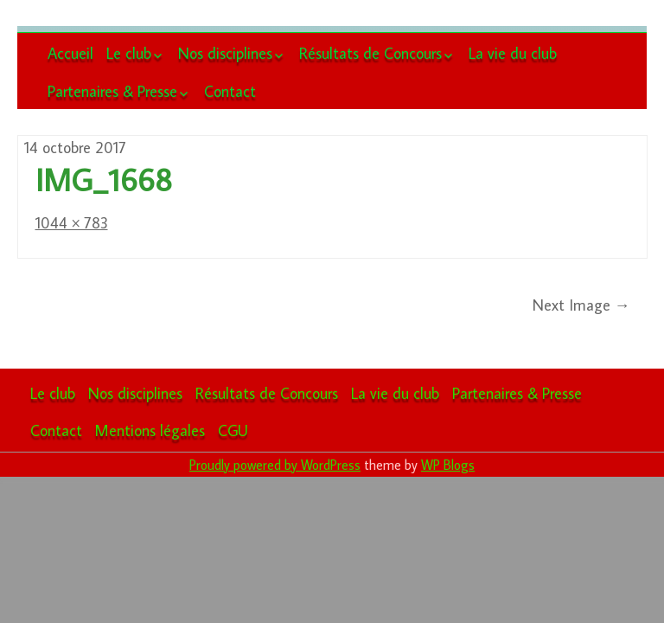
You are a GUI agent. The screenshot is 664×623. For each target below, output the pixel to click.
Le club (128, 53)
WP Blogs (448, 464)
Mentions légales (150, 430)
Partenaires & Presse (112, 91)
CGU (233, 430)
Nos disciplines (225, 53)
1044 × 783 (71, 223)
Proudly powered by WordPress (275, 464)
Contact (230, 91)
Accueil (70, 53)
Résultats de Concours (370, 53)
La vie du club (513, 53)
